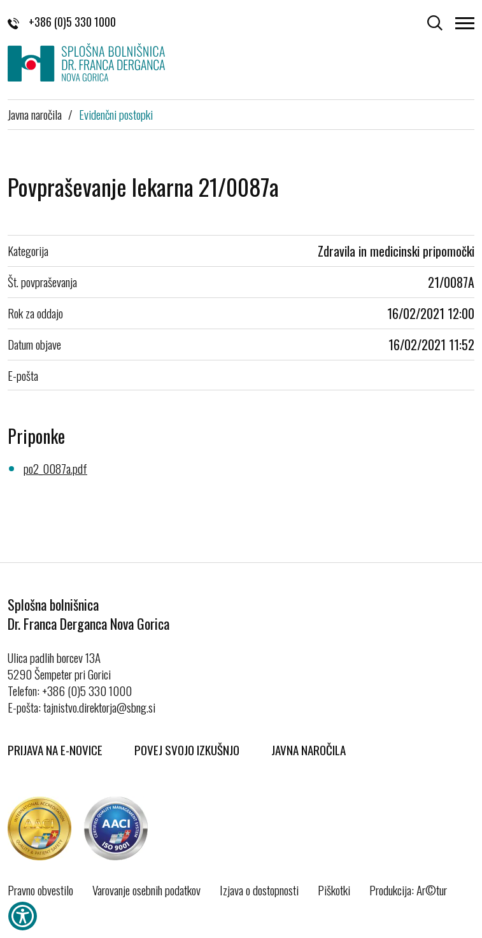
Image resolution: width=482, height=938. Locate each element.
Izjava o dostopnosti (259, 890)
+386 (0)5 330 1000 (62, 21)
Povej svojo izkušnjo (186, 749)
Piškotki (334, 890)
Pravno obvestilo (40, 890)
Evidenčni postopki (116, 114)
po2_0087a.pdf (55, 468)
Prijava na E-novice (55, 749)
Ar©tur (431, 890)
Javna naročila (35, 114)
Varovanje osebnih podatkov (146, 890)
